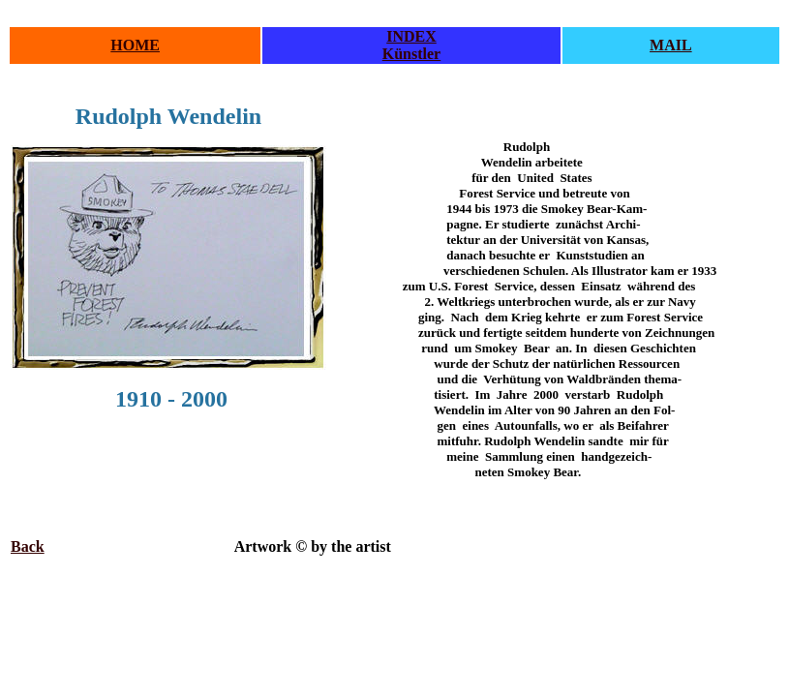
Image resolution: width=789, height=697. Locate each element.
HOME (135, 45)
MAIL (671, 45)
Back (28, 546)
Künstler (411, 53)
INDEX (411, 36)
